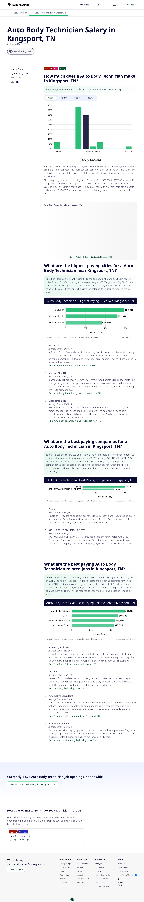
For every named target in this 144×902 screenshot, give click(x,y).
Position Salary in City (102, 875)
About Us (121, 864)
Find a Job (98, 864)
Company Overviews (102, 886)
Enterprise (63, 883)
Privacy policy (123, 871)
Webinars (80, 883)
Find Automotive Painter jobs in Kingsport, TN (72, 740)
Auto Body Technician (18, 13)
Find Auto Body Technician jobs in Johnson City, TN (75, 393)
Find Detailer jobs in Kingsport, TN (66, 688)
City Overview (99, 867)
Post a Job (63, 871)
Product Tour (64, 879)
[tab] (51, 98)
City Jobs (80, 871)
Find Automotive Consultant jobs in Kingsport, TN (74, 715)
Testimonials (64, 875)
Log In (116, 5)
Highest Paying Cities (19, 73)
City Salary (98, 871)
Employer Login (65, 864)
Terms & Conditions (125, 867)
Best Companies (17, 77)
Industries (80, 875)
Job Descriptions (83, 867)
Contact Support (16, 869)
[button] (86, 4)
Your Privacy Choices (125, 875)
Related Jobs (15, 82)
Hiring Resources (83, 864)
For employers (65, 867)
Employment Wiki (83, 879)
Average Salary (16, 69)
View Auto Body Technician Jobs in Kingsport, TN (32, 784)
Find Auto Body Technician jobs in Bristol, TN (72, 365)
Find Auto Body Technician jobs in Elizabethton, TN (75, 420)
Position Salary (100, 883)
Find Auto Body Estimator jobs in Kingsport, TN (73, 664)
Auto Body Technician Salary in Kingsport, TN (49, 13)
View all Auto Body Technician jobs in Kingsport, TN (90, 257)
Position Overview (101, 879)
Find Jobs (130, 4)
